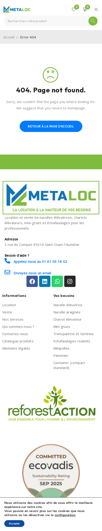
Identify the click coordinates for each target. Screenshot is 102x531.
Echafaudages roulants (71, 341)
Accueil (8, 37)
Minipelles (61, 348)
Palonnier (61, 355)
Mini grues (61, 326)
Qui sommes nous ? (18, 326)
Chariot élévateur (67, 319)
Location (9, 305)
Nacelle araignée (67, 312)
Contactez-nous (15, 333)
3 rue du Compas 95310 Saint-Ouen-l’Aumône (42, 244)
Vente (7, 312)
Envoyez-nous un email (28, 272)
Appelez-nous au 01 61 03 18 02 (36, 261)
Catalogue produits (17, 341)
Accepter (14, 523)
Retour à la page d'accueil (51, 126)
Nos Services (13, 319)
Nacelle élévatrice (68, 305)
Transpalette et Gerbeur (73, 333)
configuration (65, 515)
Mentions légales (16, 348)
